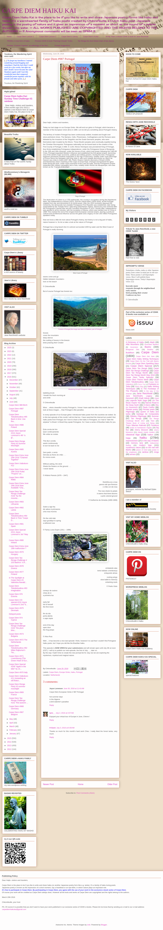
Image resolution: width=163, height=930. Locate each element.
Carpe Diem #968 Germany (16, 707)
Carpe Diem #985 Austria (16, 450)
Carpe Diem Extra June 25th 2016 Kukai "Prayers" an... (18, 471)
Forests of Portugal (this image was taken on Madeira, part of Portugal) (80, 329)
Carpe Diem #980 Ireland (16, 541)
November (13, 384)
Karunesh (130, 398)
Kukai (157, 398)
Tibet (152, 421)
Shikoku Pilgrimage (138, 416)
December (13, 380)
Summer (155, 416)
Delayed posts (15, 614)
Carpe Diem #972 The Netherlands (18, 641)
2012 (9, 749)
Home (9, 37)
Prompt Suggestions (62, 45)
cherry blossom (141, 430)
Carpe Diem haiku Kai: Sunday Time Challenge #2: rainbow (18, 98)
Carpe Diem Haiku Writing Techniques (142, 359)
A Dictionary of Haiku (135, 342)
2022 (9, 355)
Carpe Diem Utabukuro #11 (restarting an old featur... (18, 678)
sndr (88, 925)
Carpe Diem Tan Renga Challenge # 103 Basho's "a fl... (18, 560)
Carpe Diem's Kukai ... (91, 37)
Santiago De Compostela (147, 414)
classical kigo (133, 434)
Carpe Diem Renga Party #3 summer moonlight (17, 686)
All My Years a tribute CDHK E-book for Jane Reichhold (127, 37)
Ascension (134, 347)
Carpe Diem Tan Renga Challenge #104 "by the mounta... (17, 494)
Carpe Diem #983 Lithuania (16, 503)
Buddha (150, 349)
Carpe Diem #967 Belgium (16, 713)
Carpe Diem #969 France (16, 693)
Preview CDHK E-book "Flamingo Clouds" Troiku (53, 41)
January (13, 734)
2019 (9, 366)
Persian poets (149, 409)
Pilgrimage (130, 412)
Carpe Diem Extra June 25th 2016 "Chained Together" (18, 457)
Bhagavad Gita (132, 349)
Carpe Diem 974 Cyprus (16, 619)
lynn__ (52, 713)
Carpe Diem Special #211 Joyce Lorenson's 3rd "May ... (18, 533)
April (11, 723)
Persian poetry (132, 409)
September (14, 391)
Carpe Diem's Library (70, 37)
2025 (9, 347)
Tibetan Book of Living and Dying (140, 423)
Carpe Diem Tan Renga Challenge (142, 369)
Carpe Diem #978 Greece (16, 567)
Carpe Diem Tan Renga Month (142, 372)
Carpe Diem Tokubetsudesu (142, 381)
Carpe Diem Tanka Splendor (140, 377)
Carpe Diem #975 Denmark (16, 609)
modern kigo (145, 445)
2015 (9, 738)
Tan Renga (136, 418)
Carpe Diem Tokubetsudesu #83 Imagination (18, 588)
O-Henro (147, 405)
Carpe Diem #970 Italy (18, 672)
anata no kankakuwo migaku (141, 428)
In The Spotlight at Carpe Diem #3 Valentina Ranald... (18, 580)
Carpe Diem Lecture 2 (47, 37)
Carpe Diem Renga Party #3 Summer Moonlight (17, 443)
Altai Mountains (132, 344)
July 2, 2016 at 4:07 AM (65, 713)
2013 (9, 745)
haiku (73, 672)
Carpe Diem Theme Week (137, 380)
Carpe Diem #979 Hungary (16, 553)
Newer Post (48, 784)
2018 (9, 369)
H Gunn (52, 728)
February (13, 730)
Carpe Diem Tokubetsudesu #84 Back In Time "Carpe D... (18, 517)
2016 (9, 377)
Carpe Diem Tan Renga (136, 368)
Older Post (112, 784)
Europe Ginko (64, 672)
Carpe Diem (53, 672)
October (13, 387)
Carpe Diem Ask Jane (145, 356)
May (11, 719)
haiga (128, 438)
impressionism (132, 441)
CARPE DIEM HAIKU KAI (39, 10)
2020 (9, 362)
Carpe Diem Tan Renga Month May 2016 (142, 374)
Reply (51, 705)
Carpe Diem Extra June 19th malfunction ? (18, 547)
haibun (150, 435)
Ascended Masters (151, 344)
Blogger (104, 925)
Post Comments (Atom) (85, 793)
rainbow (145, 452)
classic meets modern (146, 432)
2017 (9, 373)
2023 (9, 351)
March (12, 726)
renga (156, 452)
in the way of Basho (150, 441)
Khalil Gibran (144, 398)
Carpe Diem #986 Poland (16, 426)
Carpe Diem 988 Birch (18, 405)
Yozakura (155, 425)
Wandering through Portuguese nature (80, 389)
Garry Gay (139, 386)
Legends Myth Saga (138, 400)
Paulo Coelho (148, 407)
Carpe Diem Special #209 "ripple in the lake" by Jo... (17, 666)
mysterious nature (133, 447)
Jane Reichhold (144, 393)
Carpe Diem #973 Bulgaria (16, 635)
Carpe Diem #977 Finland (16, 573)
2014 (9, 742)
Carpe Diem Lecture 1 (25, 37)
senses (133, 454)
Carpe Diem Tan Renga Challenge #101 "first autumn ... (18, 700)
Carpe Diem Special (141, 366)
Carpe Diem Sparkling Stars (147, 363)
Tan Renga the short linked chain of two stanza (96, 41)
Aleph (152, 342)
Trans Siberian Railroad (136, 425)
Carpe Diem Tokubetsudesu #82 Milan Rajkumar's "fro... (18, 649)
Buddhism (130, 353)
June (11, 402)
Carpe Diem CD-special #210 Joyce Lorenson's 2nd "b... (18, 602)
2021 (9, 358)
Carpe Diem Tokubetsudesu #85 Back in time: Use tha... (18, 417)
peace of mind (141, 450)
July (11, 398)
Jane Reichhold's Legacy (139, 396)
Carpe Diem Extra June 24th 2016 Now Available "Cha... (18, 485)
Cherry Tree (142, 384)
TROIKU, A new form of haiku (18, 41)
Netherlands (55, 675)
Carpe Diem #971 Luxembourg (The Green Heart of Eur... (18, 658)
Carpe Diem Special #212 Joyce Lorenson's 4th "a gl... (17, 434)
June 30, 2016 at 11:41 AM (74, 688)
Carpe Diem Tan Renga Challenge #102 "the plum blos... (17, 627)
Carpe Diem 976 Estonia (16, 595)
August (12, 395)
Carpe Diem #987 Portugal (16, 410)
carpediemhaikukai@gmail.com (14, 909)
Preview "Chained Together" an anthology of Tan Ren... (28, 45)
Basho (148, 347)
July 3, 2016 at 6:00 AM (65, 728)
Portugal (79, 672)
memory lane (137, 443)
